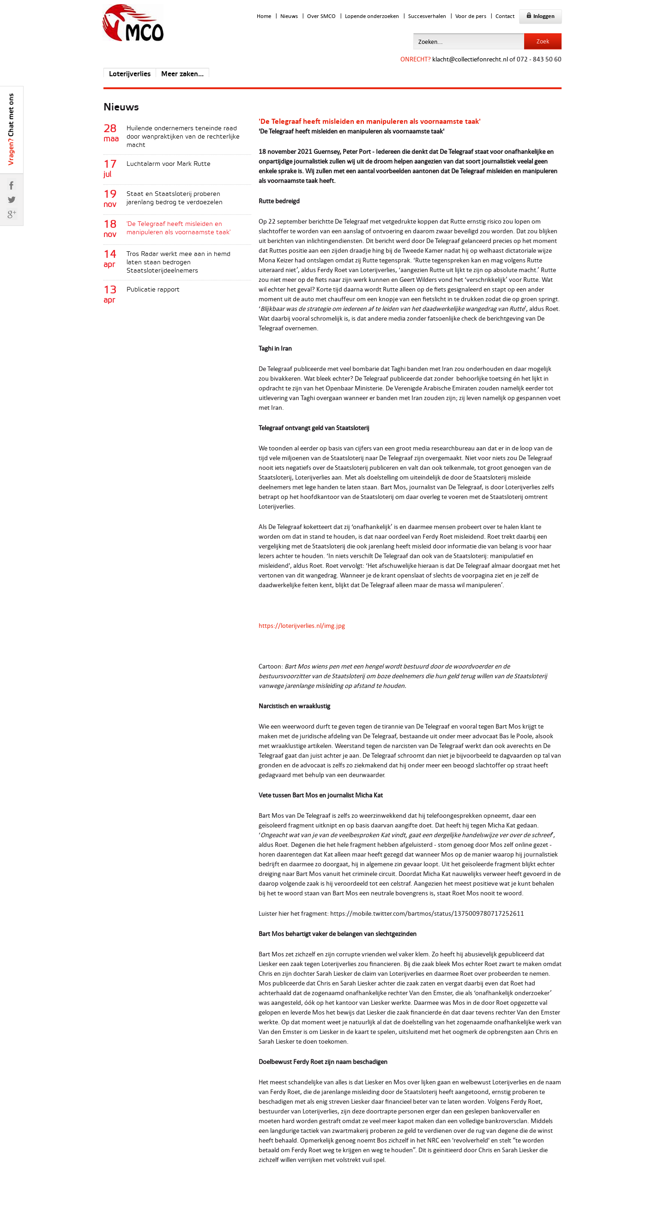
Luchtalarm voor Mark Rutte (169, 164)
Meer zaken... (182, 74)
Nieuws (289, 15)
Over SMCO (321, 15)
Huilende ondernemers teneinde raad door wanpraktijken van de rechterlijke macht (183, 137)
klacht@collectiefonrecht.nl (470, 59)
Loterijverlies (130, 74)
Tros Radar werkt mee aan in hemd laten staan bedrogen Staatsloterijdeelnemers (178, 262)
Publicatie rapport (153, 290)
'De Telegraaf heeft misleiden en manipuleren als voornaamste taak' (178, 228)
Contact (505, 15)
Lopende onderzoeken (372, 15)
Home (264, 15)
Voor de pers (470, 15)
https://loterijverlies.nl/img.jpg (302, 625)
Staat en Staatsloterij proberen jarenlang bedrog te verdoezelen (175, 198)
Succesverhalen (427, 15)
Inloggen (540, 15)
